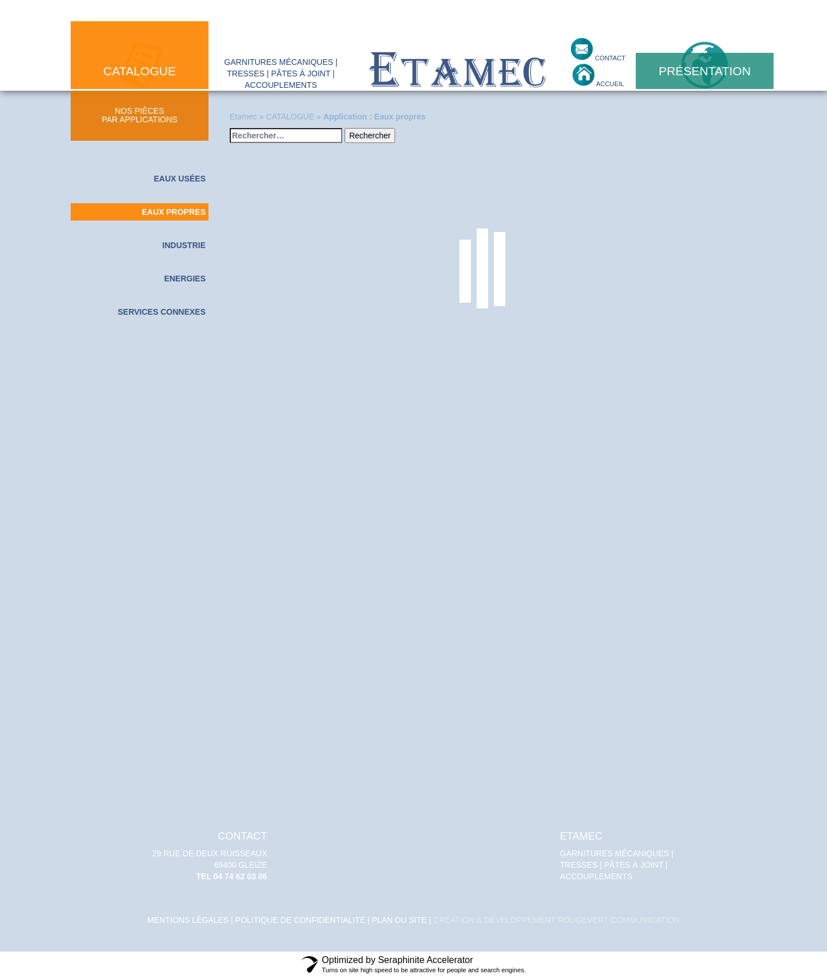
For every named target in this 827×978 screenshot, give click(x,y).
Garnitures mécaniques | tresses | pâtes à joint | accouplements (620, 856)
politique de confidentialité (300, 920)
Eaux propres (174, 212)
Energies (185, 278)
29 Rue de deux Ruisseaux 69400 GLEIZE (206, 856)
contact (609, 58)
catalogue (139, 71)
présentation (705, 71)
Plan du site (399, 920)
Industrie (184, 245)
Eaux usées (180, 178)
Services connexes (162, 311)
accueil (609, 83)
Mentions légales (188, 920)
